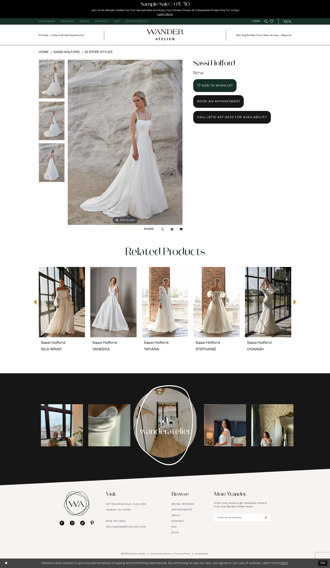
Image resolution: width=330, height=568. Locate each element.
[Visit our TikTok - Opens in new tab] (82, 522)
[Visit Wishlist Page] (272, 21)
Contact (178, 521)
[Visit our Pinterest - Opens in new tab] (92, 522)
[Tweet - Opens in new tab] (162, 229)
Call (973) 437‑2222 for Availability (232, 117)
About (176, 515)
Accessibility (202, 554)
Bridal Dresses (183, 504)
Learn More (165, 14)
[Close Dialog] (6, 563)
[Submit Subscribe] (266, 517)
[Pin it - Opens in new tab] (171, 229)
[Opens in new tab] (60, 425)
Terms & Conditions (160, 554)
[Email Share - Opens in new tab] (181, 229)
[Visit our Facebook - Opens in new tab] (61, 522)
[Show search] (266, 21)
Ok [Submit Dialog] (323, 563)
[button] (256, 21)
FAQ (174, 527)
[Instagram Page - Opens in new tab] (165, 425)
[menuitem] (47, 21)
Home (44, 52)
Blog (175, 532)
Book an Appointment (218, 101)
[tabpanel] (52, 80)
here (284, 563)
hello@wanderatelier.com (126, 527)
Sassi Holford (66, 52)
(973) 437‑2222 (116, 521)
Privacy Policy (182, 554)
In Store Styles (98, 52)
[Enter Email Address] (242, 517)
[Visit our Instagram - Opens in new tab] (72, 522)
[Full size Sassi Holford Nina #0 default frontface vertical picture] (125, 142)
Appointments (182, 510)
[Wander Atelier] (285, 21)
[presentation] (62, 302)
